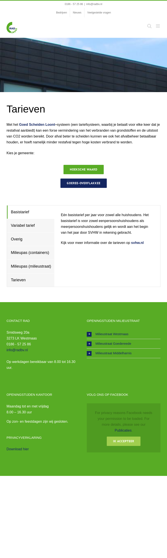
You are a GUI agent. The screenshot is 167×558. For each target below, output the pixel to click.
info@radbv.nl (94, 4)
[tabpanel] (107, 246)
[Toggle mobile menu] (158, 26)
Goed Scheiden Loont (37, 124)
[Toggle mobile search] (149, 26)
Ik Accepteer (123, 441)
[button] (123, 334)
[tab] (30, 212)
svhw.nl (137, 243)
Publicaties (123, 430)
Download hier (18, 449)
